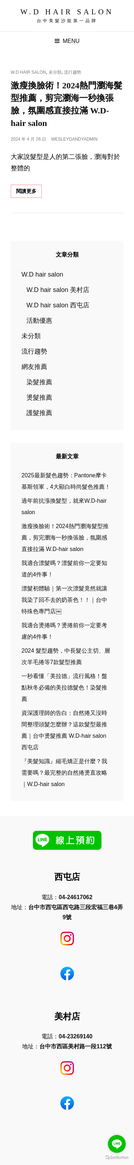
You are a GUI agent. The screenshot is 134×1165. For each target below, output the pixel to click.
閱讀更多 (29, 192)
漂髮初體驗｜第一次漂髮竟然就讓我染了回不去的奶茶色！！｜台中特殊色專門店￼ (64, 599)
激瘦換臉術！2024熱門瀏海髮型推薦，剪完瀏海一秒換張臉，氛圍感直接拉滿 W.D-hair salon (65, 537)
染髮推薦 (39, 382)
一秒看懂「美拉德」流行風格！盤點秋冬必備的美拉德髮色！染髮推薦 (64, 687)
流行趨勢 (72, 72)
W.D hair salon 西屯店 (57, 305)
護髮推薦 (39, 412)
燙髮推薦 (39, 397)
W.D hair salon (28, 72)
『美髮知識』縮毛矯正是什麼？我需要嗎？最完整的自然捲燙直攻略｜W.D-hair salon (64, 772)
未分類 (55, 72)
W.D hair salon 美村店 (57, 289)
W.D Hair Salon (67, 12)
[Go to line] (117, 1144)
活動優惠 (39, 320)
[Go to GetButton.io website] (116, 1157)
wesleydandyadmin (74, 139)
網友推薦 (34, 366)
